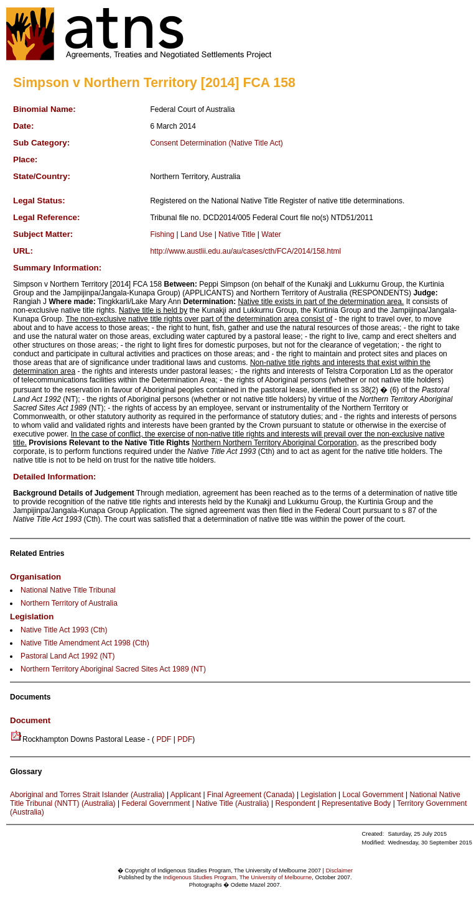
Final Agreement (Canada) (251, 794)
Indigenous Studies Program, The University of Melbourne (237, 877)
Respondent (295, 803)
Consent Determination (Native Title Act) (216, 143)
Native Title (236, 234)
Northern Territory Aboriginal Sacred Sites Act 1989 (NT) (113, 669)
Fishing (162, 234)
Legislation (318, 794)
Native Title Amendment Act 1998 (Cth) (85, 643)
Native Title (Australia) (232, 803)
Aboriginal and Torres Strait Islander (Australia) (87, 794)
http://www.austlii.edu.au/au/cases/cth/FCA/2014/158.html (245, 251)
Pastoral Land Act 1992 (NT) (67, 656)
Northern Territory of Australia (69, 603)
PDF (163, 739)
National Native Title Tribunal (68, 590)
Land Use (196, 234)
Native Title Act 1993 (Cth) (64, 630)
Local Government (373, 794)
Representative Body (356, 803)
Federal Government (155, 803)
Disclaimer (339, 870)
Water (271, 234)
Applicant (185, 794)
